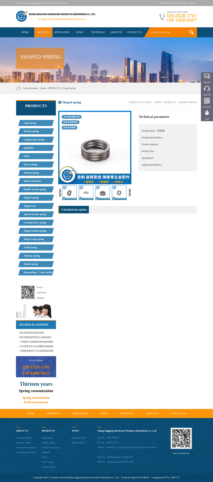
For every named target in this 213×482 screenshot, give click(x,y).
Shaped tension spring (35, 231)
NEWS (79, 32)
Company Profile (24, 438)
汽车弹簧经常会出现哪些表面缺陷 (36, 346)
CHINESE (163, 3)
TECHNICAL (98, 32)
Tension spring (31, 172)
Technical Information (178, 3)
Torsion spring (31, 131)
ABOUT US (116, 32)
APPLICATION (61, 32)
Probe (27, 156)
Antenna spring (32, 255)
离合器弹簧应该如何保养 (31, 333)
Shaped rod (29, 206)
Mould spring (31, 264)
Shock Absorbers (32, 181)
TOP (207, 119)
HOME (25, 32)
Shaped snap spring (34, 239)
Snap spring (30, 123)
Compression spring (34, 139)
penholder (29, 148)
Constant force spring (35, 222)
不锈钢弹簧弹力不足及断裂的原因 (36, 351)
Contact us (192, 3)
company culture (23, 442)
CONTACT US (134, 32)
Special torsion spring (35, 214)
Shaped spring (69, 88)
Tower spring (30, 164)
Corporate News (79, 438)
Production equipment (26, 447)
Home (43, 88)
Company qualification (26, 452)
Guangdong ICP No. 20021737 (166, 477)
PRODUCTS (43, 32)
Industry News (78, 442)
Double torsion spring (35, 189)
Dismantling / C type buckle (38, 272)
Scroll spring (30, 247)
